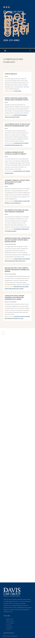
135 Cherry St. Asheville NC (11, 636)
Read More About (13, 91)
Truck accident (12, 301)
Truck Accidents (10, 623)
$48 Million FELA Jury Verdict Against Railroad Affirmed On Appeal (17, 269)
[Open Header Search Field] (30, 50)
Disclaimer (8, 625)
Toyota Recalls (11, 74)
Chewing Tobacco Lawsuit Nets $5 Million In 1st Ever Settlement (17, 182)
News (6, 76)
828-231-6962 (11, 40)
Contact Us (8, 629)
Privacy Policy (9, 627)
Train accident (12, 274)
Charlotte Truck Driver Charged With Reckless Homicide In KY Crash (14, 297)
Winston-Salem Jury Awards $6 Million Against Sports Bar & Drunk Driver (17, 239)
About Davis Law (10, 621)
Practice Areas (9, 619)
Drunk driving (8, 244)
